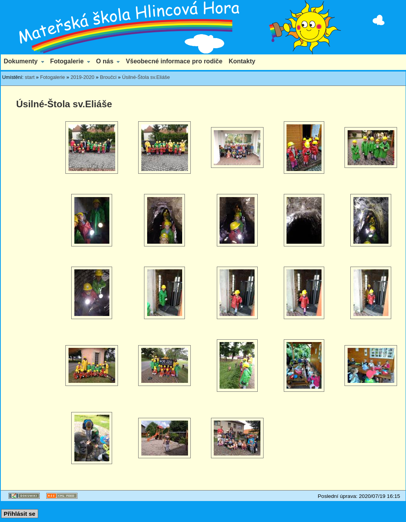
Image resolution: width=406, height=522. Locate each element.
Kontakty (241, 61)
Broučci (108, 77)
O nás (104, 61)
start (30, 77)
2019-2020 (82, 77)
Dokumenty (21, 61)
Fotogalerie (67, 61)
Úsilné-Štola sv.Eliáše (146, 77)
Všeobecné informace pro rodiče (174, 61)
